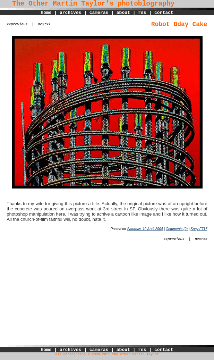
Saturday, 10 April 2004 (145, 229)
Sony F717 (198, 229)
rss (142, 12)
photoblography (146, 4)
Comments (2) (177, 229)
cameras (99, 12)
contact (163, 12)
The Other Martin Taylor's (57, 4)
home (46, 12)
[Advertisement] (107, 296)
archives (70, 12)
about (123, 12)
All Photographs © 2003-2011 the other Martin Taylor (107, 354)
